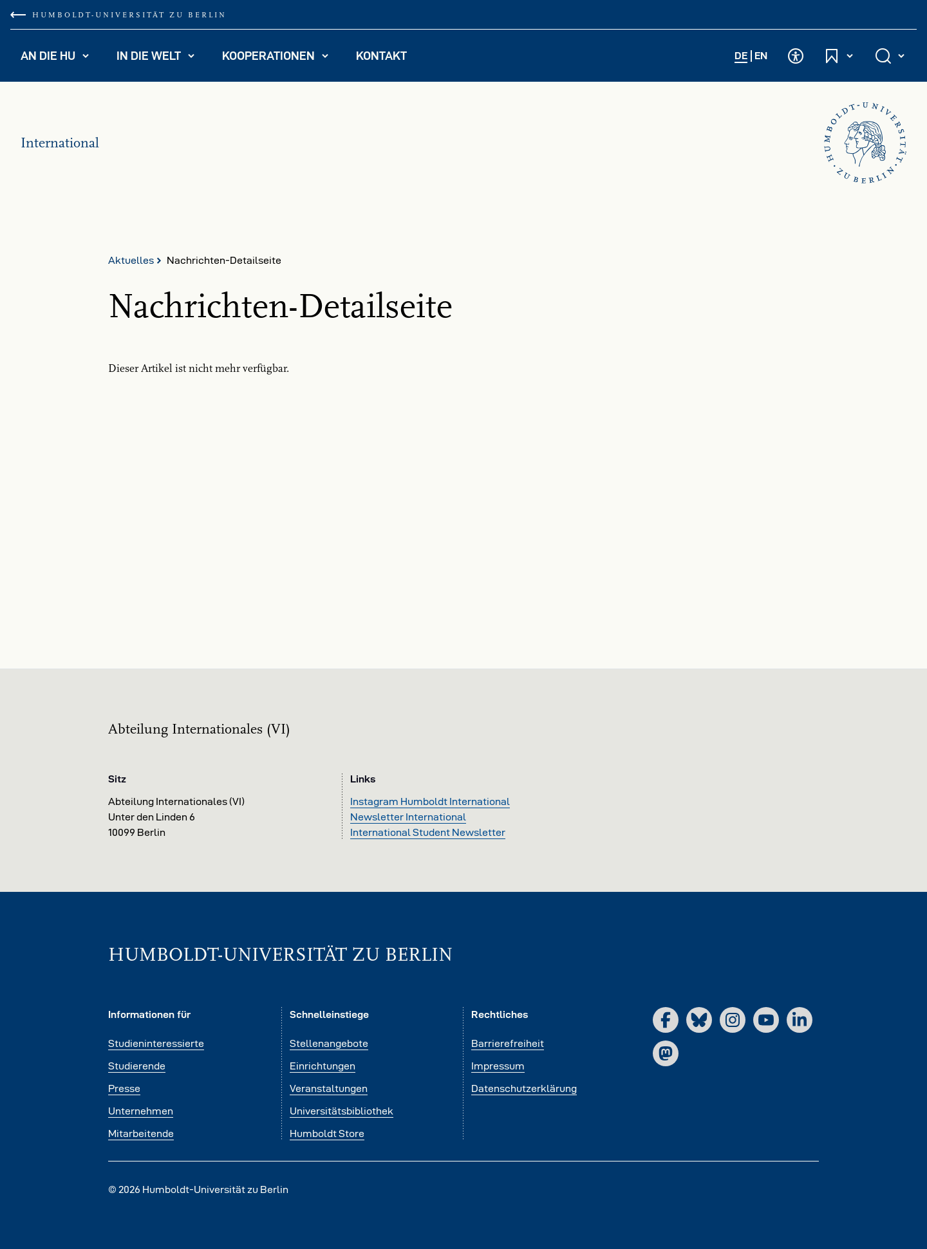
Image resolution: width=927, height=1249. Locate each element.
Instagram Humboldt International (430, 801)
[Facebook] (666, 1020)
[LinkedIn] (799, 1020)
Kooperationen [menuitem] (281, 59)
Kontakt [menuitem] (381, 56)
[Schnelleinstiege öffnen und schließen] (839, 56)
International (60, 142)
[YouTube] (766, 1020)
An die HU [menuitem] (60, 59)
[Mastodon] (666, 1053)
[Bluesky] (699, 1020)
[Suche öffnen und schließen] (891, 56)
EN (760, 55)
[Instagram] (732, 1020)
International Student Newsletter (427, 832)
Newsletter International (408, 816)
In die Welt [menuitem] (161, 59)
